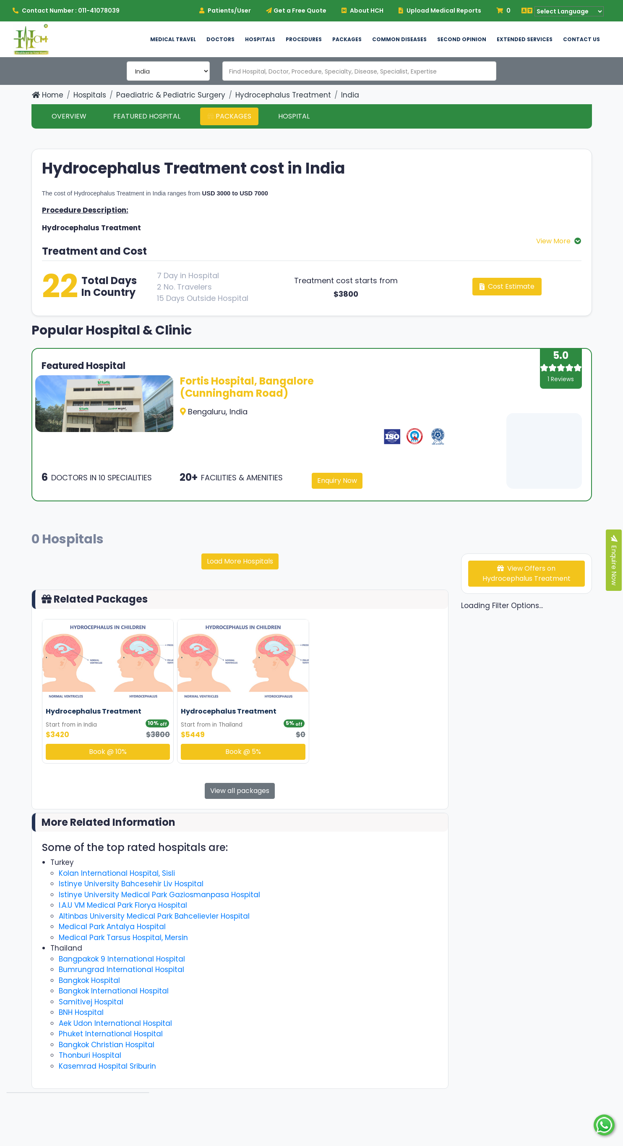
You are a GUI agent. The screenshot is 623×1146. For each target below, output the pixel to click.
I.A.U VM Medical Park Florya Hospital (123, 905)
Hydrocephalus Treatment (283, 95)
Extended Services (525, 39)
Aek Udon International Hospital (115, 1023)
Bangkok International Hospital (114, 991)
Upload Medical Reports (440, 10)
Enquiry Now (337, 480)
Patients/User (225, 10)
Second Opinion (461, 39)
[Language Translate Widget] (569, 11)
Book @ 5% (243, 751)
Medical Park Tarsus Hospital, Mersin (123, 938)
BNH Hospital (81, 1012)
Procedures (304, 39)
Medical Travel (173, 39)
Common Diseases (399, 39)
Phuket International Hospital (111, 1034)
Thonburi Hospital (90, 1055)
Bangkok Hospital (89, 980)
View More (554, 241)
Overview (69, 116)
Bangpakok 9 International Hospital (122, 959)
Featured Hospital (146, 116)
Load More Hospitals (240, 561)
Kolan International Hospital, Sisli (117, 873)
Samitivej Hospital (91, 1002)
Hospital (294, 116)
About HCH (362, 10)
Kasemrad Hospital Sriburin (107, 1066)
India (350, 95)
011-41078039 (99, 10)
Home (47, 95)
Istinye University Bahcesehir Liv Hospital (131, 884)
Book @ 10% (108, 751)
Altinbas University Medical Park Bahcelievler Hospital (154, 916)
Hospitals (260, 39)
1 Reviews (560, 379)
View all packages (239, 791)
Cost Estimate (507, 286)
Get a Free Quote (296, 10)
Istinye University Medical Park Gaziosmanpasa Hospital (159, 895)
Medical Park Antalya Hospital (112, 927)
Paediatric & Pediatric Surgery (170, 95)
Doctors (220, 39)
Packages (347, 39)
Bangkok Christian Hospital (106, 1045)
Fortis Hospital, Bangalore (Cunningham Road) (247, 387)
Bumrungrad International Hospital (121, 969)
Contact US (581, 39)
